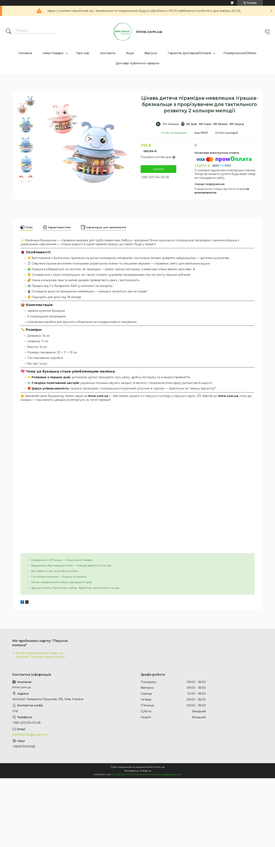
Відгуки (151, 53)
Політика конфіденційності (164, 774)
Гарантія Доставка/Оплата (189, 53)
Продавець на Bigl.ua (137, 770)
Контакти (107, 53)
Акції (130, 53)
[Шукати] (8, 32)
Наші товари (53, 53)
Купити (158, 169)
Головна (25, 53)
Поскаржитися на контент (128, 774)
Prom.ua (159, 766)
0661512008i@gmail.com (30, 735)
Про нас (83, 53)
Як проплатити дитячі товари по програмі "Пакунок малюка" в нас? (41, 655)
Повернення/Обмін (240, 53)
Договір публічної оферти (137, 63)
